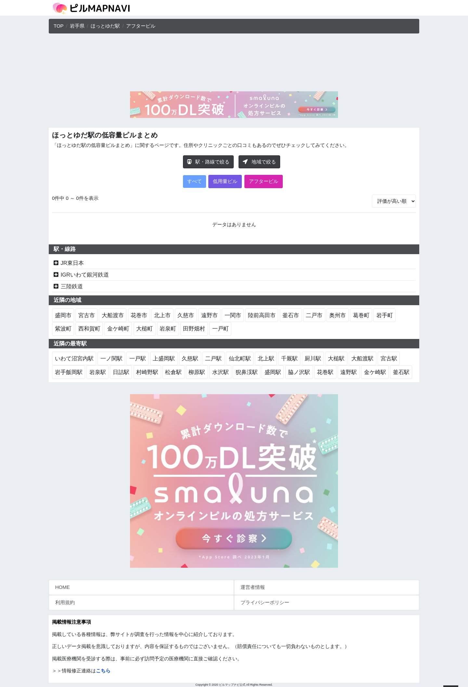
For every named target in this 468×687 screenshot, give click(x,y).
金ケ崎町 (118, 328)
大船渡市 (113, 315)
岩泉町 (168, 328)
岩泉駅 (97, 372)
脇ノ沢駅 (299, 372)
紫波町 (63, 328)
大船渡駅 (362, 358)
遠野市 (209, 315)
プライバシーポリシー (264, 602)
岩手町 (384, 315)
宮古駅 (389, 358)
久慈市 (185, 315)
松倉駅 (173, 372)
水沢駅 (220, 372)
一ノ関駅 (111, 358)
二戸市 (314, 315)
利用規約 (65, 602)
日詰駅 (121, 372)
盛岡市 (63, 315)
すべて (194, 181)
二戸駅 (213, 358)
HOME (62, 587)
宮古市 (86, 315)
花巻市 (139, 315)
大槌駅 (336, 358)
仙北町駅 (240, 358)
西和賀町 (89, 328)
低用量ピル (225, 181)
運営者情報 (252, 587)
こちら (103, 670)
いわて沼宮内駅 (74, 358)
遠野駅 (348, 372)
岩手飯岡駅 (69, 372)
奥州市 (337, 315)
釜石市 (290, 315)
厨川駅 (313, 358)
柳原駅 (196, 372)
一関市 (233, 315)
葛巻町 (361, 315)
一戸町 (220, 328)
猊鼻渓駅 (247, 372)
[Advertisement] (234, 64)
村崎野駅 (147, 372)
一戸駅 (137, 358)
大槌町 (144, 328)
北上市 (162, 315)
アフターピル (263, 181)
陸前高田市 (262, 315)
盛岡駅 (273, 372)
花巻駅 (325, 372)
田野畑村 (194, 328)
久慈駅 (190, 358)
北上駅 (266, 358)
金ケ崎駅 (375, 372)
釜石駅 (401, 372)
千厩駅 (289, 358)
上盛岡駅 (164, 358)
